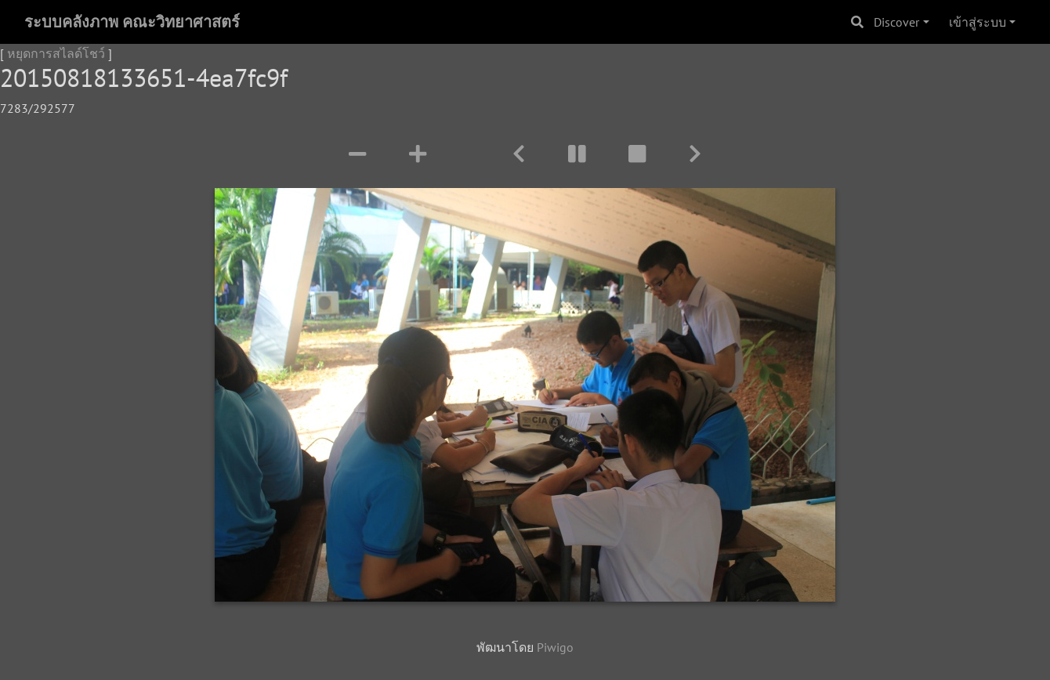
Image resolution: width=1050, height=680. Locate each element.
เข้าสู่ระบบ (977, 22)
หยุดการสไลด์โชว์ (56, 53)
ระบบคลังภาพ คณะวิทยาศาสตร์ (132, 22)
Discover (896, 22)
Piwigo (555, 647)
